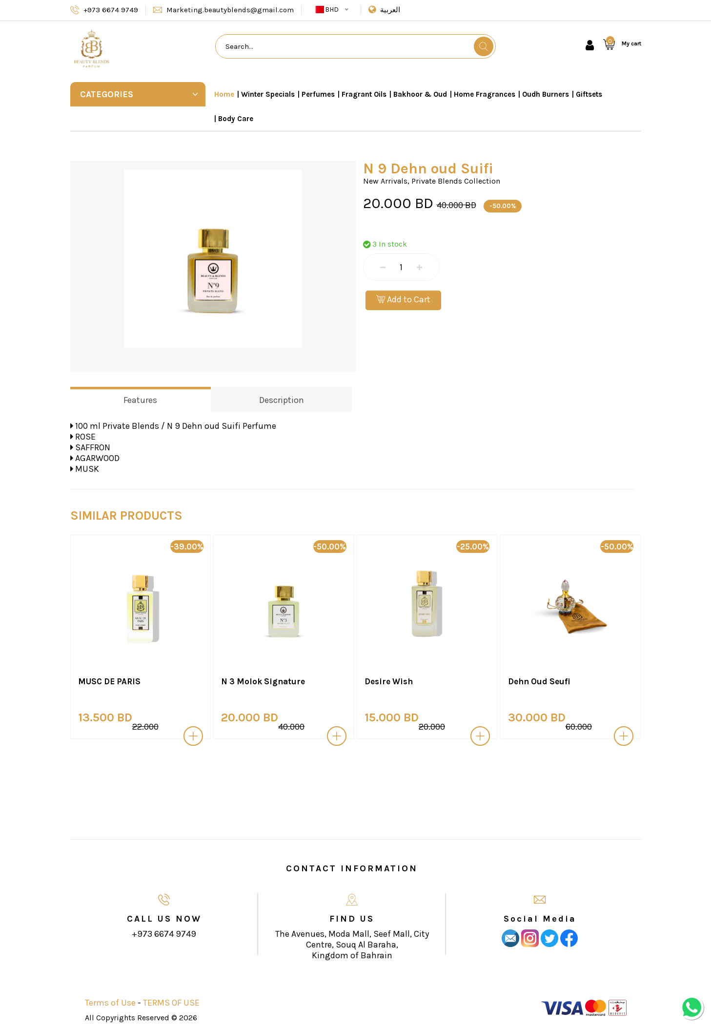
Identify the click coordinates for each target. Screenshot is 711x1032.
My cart (631, 43)
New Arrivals (385, 181)
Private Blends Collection (455, 181)
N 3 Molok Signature (263, 681)
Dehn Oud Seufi (539, 681)
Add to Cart (403, 299)
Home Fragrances (484, 94)
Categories (139, 94)
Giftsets (589, 94)
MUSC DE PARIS (109, 681)
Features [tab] (140, 400)
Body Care (235, 118)
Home (224, 94)
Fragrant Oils (364, 94)
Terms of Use (110, 1002)
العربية (390, 9)
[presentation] (55, 643)
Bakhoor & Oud (420, 94)
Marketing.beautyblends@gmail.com (230, 9)
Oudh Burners (545, 94)
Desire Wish (389, 681)
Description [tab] (281, 400)
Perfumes (318, 94)
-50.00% (502, 206)
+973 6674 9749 (110, 9)
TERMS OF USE (171, 1002)
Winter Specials (268, 94)
